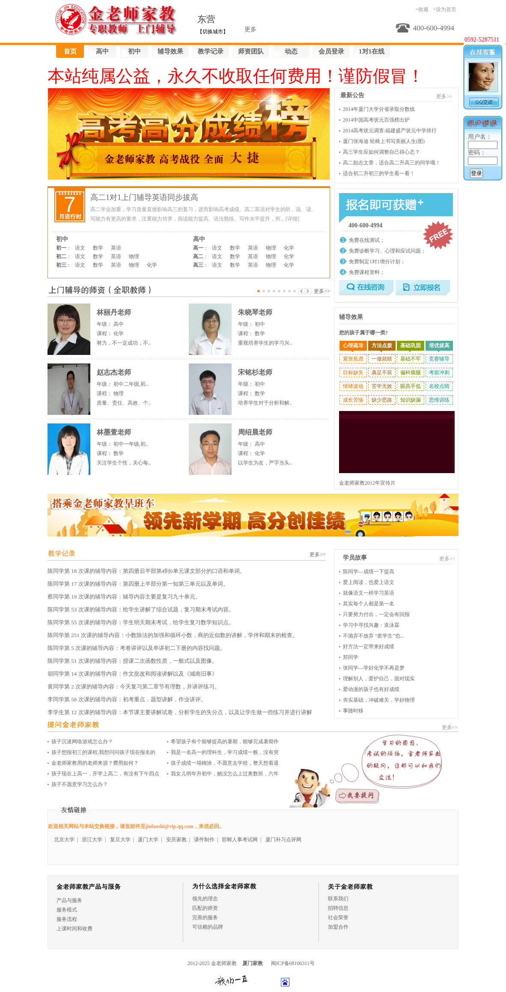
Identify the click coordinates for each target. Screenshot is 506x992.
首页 (70, 51)
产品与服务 (69, 900)
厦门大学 (148, 840)
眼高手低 (410, 386)
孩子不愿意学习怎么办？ (79, 784)
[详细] (292, 219)
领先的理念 (205, 899)
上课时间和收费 (74, 929)
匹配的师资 (205, 908)
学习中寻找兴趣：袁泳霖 (371, 625)
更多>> (322, 291)
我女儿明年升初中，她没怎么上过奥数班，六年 (225, 774)
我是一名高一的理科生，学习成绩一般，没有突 (225, 752)
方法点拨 (382, 346)
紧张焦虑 (353, 359)
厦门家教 (252, 963)
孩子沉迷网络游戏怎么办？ (82, 742)
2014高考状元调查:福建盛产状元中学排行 (390, 131)
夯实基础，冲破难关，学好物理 (379, 700)
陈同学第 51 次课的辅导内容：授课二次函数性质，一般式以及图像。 (132, 661)
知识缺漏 (410, 400)
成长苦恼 (353, 400)
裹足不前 (382, 372)
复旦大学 (120, 840)
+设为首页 (444, 9)
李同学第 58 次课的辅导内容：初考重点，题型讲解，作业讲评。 (127, 699)
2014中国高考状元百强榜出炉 (376, 120)
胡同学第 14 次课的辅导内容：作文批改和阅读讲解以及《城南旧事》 (132, 673)
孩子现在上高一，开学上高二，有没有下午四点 (105, 774)
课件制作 (204, 840)
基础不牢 (410, 359)
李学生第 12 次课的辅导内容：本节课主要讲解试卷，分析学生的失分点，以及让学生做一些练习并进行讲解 (180, 712)
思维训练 (439, 400)
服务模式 (67, 910)
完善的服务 (205, 918)
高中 (102, 51)
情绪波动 (353, 386)
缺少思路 (382, 400)
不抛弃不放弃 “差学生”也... (373, 636)
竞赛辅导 (439, 359)
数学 (98, 248)
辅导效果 (170, 51)
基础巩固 (410, 346)
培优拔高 (439, 346)
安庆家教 (176, 840)
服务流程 (67, 919)
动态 (291, 51)
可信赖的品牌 (207, 927)
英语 (116, 248)
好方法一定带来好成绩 (368, 646)
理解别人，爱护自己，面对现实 (379, 679)
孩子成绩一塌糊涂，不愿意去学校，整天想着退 (225, 763)
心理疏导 (353, 346)
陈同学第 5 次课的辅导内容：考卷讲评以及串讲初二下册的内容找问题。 (137, 648)
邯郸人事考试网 (240, 840)
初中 (134, 51)
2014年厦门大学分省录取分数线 (379, 109)
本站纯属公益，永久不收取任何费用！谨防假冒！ (236, 76)
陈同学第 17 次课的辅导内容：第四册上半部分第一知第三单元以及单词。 (138, 584)
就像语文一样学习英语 (368, 593)
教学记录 (210, 51)
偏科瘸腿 (410, 372)
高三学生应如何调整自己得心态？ (381, 152)
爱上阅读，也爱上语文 (368, 582)
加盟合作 (338, 927)
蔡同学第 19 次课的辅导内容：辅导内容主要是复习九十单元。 (124, 596)
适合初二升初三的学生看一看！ (379, 173)
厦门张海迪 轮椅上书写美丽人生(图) (384, 141)
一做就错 (382, 359)
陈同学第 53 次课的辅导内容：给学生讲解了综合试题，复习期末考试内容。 (141, 609)
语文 (80, 248)
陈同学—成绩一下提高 (368, 572)
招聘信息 (338, 908)
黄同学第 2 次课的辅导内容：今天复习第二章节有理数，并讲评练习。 (134, 686)
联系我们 (338, 899)
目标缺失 (353, 372)
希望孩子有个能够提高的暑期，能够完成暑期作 (225, 742)
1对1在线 (371, 51)
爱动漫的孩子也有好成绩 (371, 689)
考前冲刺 (439, 372)
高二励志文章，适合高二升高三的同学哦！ (392, 163)
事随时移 (353, 711)
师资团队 (251, 51)
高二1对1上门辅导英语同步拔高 (144, 197)
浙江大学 (92, 840)
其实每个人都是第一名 (368, 604)
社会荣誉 (338, 918)
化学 (152, 265)
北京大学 (64, 840)
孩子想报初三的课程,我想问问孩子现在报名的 (103, 752)
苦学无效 (382, 386)
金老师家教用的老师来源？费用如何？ (95, 763)
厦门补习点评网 (283, 840)
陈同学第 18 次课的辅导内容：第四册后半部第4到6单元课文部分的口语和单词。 (146, 571)
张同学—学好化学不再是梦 (374, 668)
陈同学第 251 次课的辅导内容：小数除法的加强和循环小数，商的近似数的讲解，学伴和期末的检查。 (173, 635)
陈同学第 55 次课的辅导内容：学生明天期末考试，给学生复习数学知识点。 (141, 622)
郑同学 (350, 657)
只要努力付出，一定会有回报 (376, 614)
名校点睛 (439, 386)
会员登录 (331, 51)
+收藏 (422, 9)
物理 (134, 256)
